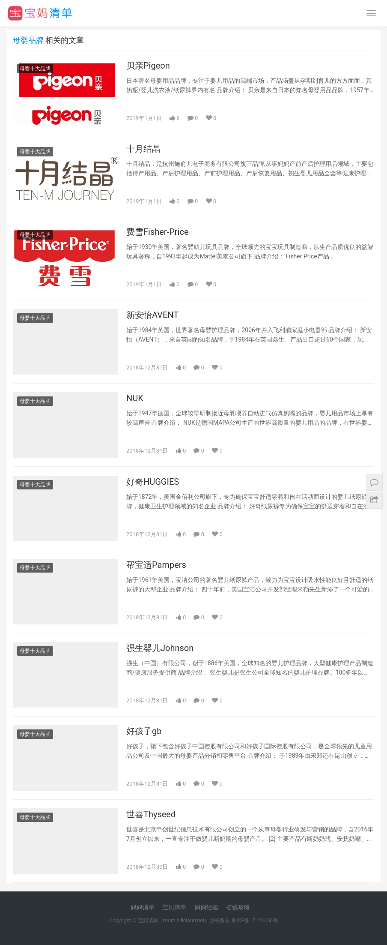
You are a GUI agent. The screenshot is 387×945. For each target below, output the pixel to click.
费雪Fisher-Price (157, 232)
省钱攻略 (238, 907)
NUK (134, 398)
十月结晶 (143, 149)
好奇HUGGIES (152, 482)
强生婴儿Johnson (160, 648)
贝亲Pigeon (148, 65)
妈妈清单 (143, 907)
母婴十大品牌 (35, 69)
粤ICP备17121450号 (254, 921)
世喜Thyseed (151, 814)
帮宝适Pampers (156, 565)
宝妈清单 (148, 921)
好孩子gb (143, 731)
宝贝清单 (174, 907)
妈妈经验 (206, 907)
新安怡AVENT (152, 315)
